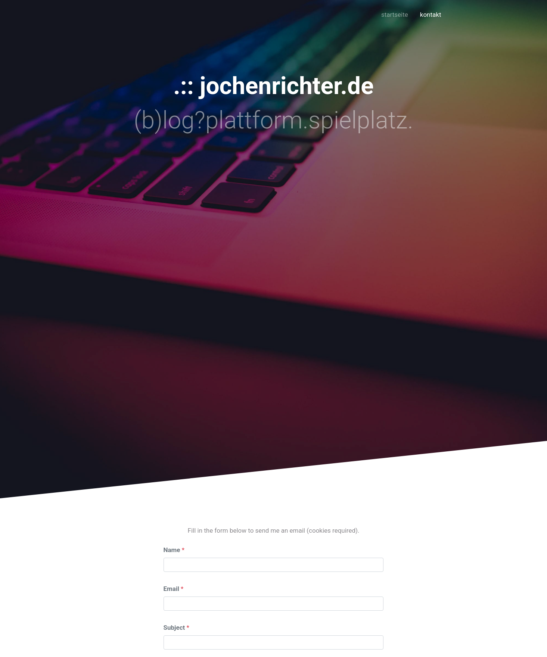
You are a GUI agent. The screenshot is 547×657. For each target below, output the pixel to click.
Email (171, 588)
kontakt (430, 14)
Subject (174, 627)
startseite (394, 14)
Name (172, 550)
